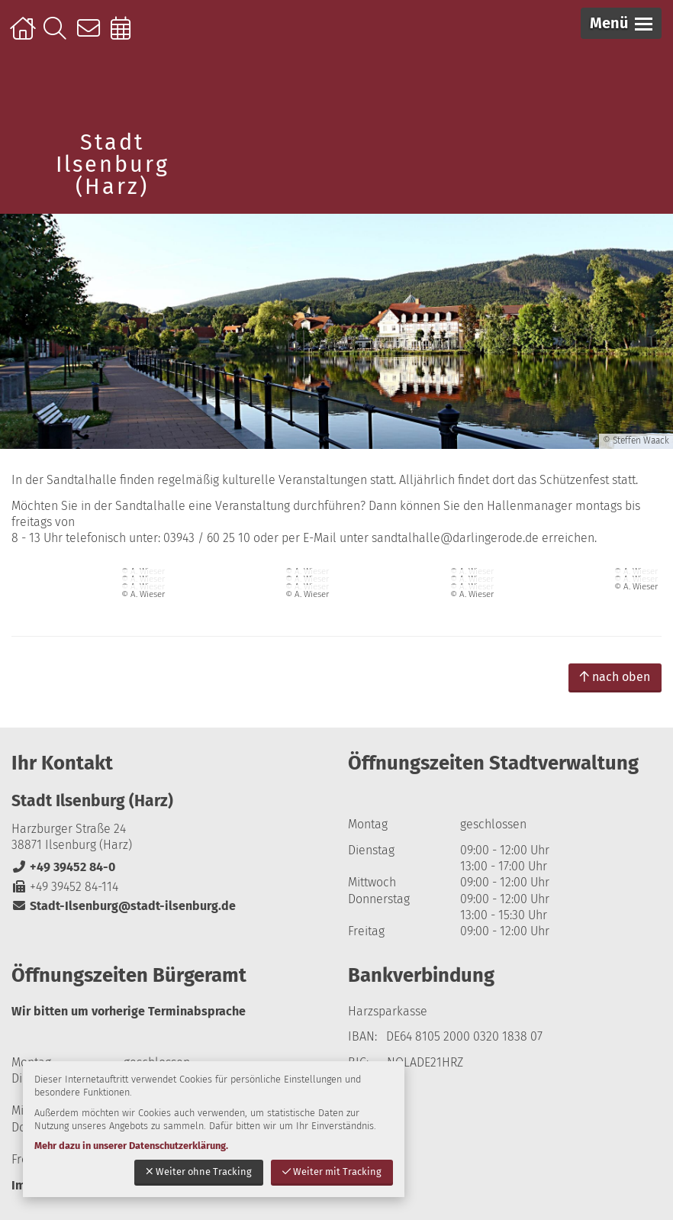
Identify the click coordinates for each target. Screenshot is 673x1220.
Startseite (24, 36)
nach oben (615, 677)
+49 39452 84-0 (63, 867)
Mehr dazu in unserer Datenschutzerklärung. (131, 1145)
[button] (621, 23)
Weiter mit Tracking (332, 1171)
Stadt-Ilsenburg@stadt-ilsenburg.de (123, 906)
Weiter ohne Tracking (199, 1171)
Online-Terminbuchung (125, 36)
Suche (58, 36)
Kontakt (92, 36)
